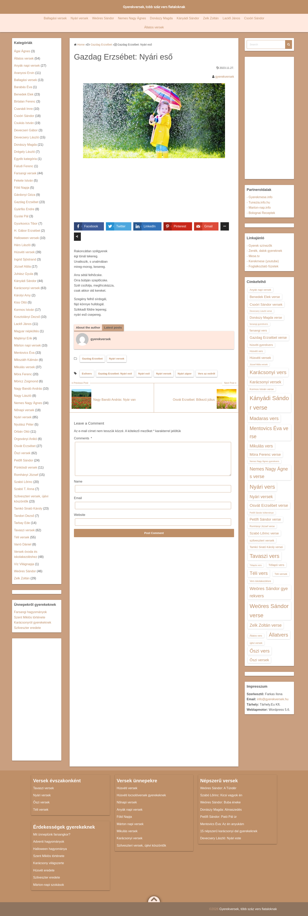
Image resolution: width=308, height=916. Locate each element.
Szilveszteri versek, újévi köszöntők (141, 845)
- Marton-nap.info (259, 207)
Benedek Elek (24, 94)
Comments (83, 438)
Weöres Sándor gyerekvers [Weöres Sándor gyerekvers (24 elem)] (269, 592)
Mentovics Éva (24, 352)
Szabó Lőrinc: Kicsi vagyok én (221, 795)
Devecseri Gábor (26, 130)
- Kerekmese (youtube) (263, 261)
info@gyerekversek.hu (272, 699)
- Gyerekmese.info (260, 197)
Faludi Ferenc (23, 166)
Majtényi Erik (23, 338)
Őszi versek (22, 453)
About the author (88, 327)
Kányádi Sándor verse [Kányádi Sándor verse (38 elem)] (269, 403)
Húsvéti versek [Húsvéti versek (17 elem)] (260, 357)
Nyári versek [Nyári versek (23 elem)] (261, 496)
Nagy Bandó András (28, 388)
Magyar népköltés (26, 331)
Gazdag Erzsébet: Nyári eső (115, 373)
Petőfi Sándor (23, 460)
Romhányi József (26, 474)
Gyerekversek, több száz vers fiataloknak (154, 7)
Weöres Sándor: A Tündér (218, 788)
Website (79, 521)
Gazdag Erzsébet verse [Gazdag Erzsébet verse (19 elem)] (268, 338)
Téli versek (21, 537)
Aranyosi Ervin (24, 73)
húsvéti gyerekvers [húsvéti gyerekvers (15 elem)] (261, 344)
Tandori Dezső (24, 515)
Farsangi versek (25, 173)
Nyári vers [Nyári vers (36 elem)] (262, 487)
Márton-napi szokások (48, 884)
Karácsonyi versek (27, 288)
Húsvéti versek (24, 252)
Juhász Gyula (23, 273)
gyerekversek (224, 76)
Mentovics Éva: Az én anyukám (222, 824)
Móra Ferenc (23, 374)
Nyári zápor (185, 373)
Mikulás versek (24, 367)
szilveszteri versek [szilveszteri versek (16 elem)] (262, 540)
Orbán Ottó (22, 431)
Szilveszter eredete (27, 627)
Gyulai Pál (21, 216)
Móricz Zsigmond (26, 381)
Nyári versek (79, 18)
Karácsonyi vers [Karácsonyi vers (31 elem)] (268, 372)
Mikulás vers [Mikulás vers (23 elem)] (261, 446)
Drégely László (24, 151)
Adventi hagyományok (48, 841)
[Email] (153, 511)
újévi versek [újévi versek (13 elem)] (256, 643)
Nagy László (22, 395)
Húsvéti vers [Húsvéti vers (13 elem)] (256, 351)
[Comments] (153, 462)
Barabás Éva (23, 87)
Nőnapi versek (24, 410)
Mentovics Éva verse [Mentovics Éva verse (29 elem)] (269, 432)
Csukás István (24, 123)
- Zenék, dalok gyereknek (264, 250)
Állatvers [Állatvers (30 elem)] (278, 635)
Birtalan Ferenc (24, 101)
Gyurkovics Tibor (25, 223)
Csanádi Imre (23, 108)
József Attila (22, 266)
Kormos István (24, 309)
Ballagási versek (55, 18)
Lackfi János (231, 18)
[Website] (153, 528)
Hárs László (22, 245)
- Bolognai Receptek (261, 213)
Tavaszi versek (24, 530)
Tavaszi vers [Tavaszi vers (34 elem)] (264, 556)
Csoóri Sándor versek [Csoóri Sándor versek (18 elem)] (266, 304)
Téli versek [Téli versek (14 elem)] (280, 573)
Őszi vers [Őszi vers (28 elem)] (260, 651)
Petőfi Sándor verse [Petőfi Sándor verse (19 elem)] (265, 519)
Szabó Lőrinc (23, 482)
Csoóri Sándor (254, 18)
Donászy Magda (161, 18)
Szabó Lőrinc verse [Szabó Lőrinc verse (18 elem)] (264, 533)
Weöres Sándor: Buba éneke (220, 802)
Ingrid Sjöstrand (25, 259)
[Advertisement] (154, 193)
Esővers (87, 373)
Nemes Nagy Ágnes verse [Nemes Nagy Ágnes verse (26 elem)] (269, 472)
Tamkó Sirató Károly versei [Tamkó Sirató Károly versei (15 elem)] (266, 547)
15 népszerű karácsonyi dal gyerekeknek (228, 831)
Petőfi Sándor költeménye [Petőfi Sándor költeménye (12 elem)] (262, 513)
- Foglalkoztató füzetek (262, 266)
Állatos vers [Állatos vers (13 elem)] (256, 635)
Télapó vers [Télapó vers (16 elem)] (276, 565)
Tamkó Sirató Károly (28, 508)
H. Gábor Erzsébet (27, 230)
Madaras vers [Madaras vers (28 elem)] (264, 418)
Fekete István (23, 180)
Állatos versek (154, 27)
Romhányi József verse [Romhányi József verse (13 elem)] (262, 526)
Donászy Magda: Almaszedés (221, 809)
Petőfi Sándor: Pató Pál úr (218, 816)
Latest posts (114, 327)
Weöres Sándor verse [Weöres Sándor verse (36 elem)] (269, 610)
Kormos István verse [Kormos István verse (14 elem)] (262, 389)
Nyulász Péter (24, 424)
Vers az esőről (206, 373)
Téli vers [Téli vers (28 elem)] (259, 573)
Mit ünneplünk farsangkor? (51, 834)
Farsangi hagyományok (30, 612)
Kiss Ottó (20, 302)
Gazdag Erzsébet (92, 358)
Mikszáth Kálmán (26, 359)
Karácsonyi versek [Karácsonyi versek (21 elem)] (265, 382)
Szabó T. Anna (24, 489)
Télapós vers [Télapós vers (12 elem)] (256, 565)
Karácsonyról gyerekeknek (32, 622)
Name (78, 487)
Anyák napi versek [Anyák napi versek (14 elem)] (260, 289)
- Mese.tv (253, 256)
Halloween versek (26, 238)
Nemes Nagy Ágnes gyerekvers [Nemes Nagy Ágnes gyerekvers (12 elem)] (264, 461)
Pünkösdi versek (25, 467)
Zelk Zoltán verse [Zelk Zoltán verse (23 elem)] (266, 625)
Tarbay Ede (22, 523)
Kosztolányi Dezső (27, 316)
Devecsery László (26, 137)
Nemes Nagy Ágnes (132, 18)
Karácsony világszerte (48, 863)
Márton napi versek (27, 345)
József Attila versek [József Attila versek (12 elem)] (259, 364)
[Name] (153, 495)
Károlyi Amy (22, 295)
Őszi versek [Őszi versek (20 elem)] (259, 660)
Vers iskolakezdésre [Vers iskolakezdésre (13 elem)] (260, 581)
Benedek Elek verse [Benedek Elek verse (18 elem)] (265, 297)
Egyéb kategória (25, 159)
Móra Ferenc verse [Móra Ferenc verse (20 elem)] (265, 454)
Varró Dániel (22, 544)
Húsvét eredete (44, 870)
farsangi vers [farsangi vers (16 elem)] (258, 330)
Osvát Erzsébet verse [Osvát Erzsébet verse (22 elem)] (269, 505)
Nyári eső (144, 373)
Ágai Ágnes (22, 51)
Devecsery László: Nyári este (220, 838)
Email (78, 504)
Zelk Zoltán (211, 18)
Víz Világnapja (24, 564)
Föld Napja (21, 187)
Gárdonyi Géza (24, 194)
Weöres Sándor (103, 18)
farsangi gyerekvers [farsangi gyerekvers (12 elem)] (259, 324)
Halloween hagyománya (50, 849)
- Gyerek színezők (259, 245)
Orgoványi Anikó (25, 439)
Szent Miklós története (29, 617)
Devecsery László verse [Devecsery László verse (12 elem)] (261, 311)
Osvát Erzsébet (24, 446)
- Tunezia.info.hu (258, 202)
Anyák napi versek (27, 65)
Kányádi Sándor (188, 18)
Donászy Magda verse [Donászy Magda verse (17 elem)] (266, 317)
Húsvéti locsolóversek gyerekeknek (141, 795)
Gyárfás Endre (24, 209)
